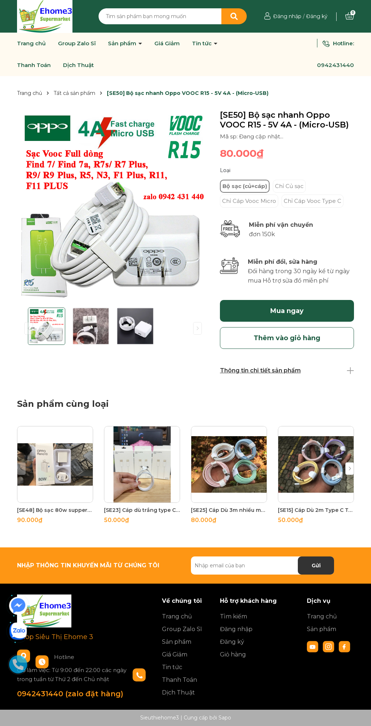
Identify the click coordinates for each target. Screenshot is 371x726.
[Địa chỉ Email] (262, 565)
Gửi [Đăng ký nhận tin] (316, 565)
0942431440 (335, 65)
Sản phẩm (123, 43)
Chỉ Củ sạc (289, 186)
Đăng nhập (287, 16)
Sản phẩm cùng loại (63, 404)
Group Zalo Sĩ (77, 43)
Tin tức (202, 43)
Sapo (224, 717)
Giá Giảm (167, 43)
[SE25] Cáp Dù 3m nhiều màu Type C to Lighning (229, 510)
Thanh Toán (34, 65)
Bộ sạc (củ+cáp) (244, 186)
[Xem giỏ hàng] (349, 16)
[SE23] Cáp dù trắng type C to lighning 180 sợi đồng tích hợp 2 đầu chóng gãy (142, 510)
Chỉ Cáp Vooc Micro (249, 200)
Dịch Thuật (78, 65)
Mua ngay (287, 311)
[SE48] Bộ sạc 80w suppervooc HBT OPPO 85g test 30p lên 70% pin (55, 510)
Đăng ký (317, 16)
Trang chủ (31, 43)
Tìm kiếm (233, 616)
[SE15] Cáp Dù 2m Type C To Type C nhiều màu (316, 510)
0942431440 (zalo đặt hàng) (70, 693)
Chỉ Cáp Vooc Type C (312, 200)
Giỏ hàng (233, 654)
